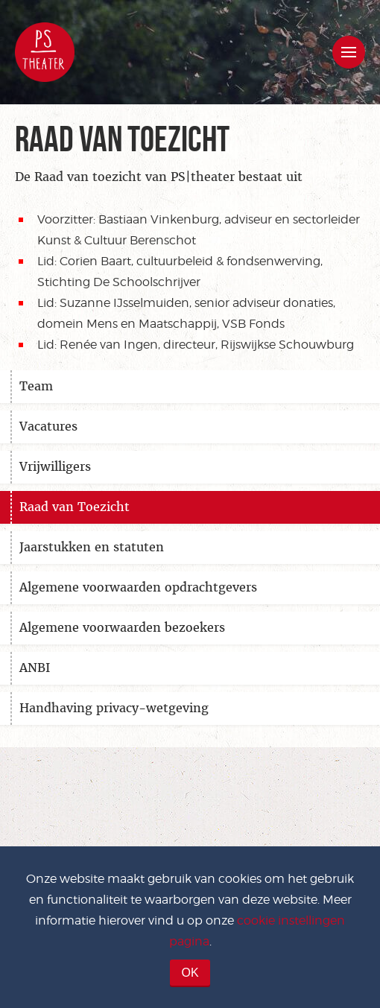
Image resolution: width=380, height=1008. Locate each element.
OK (189, 972)
